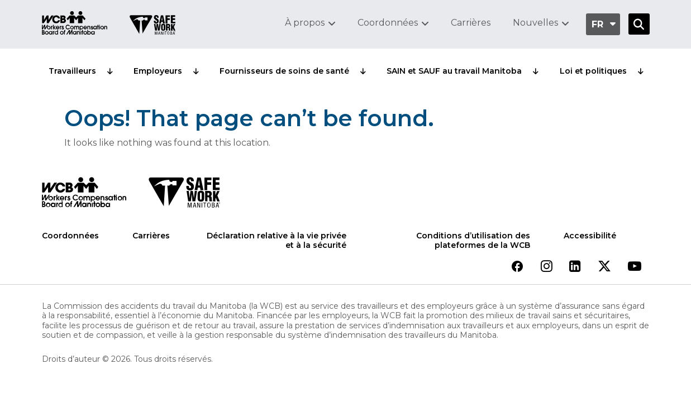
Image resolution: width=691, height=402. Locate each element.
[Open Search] (639, 24)
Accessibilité (590, 236)
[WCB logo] (84, 195)
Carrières (470, 22)
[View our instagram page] (546, 267)
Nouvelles (535, 22)
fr (597, 24)
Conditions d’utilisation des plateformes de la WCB (473, 241)
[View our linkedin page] (575, 267)
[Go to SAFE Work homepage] (152, 26)
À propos (305, 22)
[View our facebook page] (517, 267)
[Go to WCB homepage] (74, 24)
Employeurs (158, 71)
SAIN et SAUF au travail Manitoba (454, 71)
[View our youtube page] (634, 267)
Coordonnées (388, 22)
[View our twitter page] (604, 267)
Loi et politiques (593, 71)
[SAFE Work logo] (184, 195)
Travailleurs (72, 71)
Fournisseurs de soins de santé (284, 71)
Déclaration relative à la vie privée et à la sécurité (276, 241)
